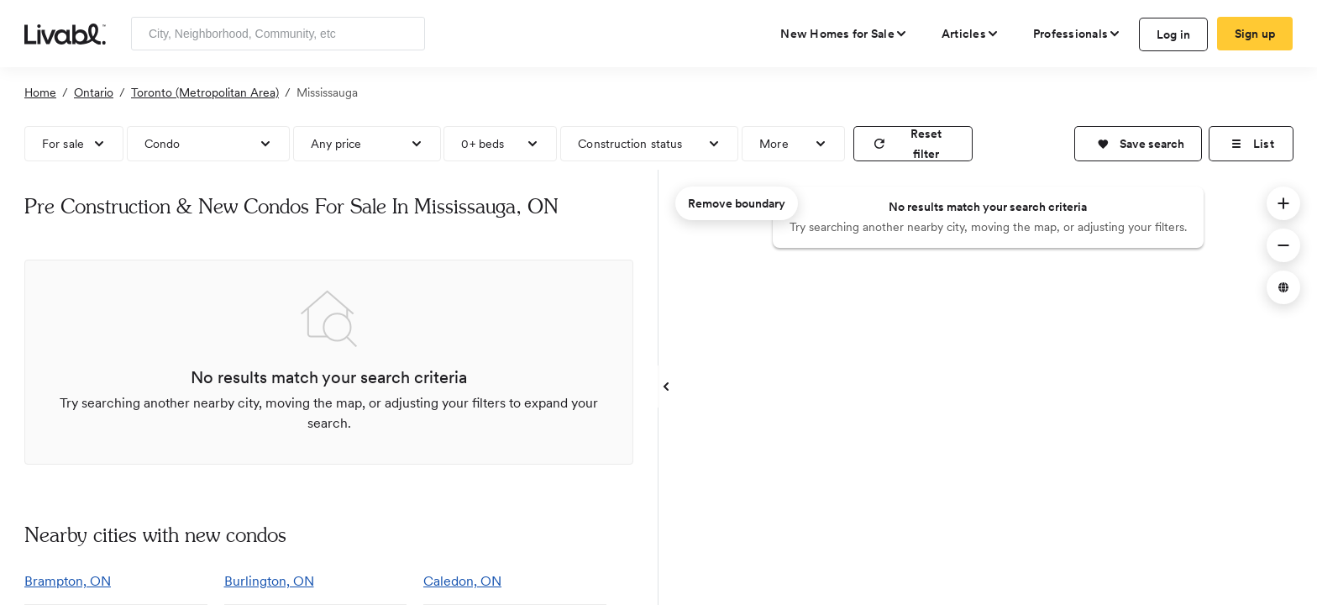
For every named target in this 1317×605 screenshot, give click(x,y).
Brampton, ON (67, 581)
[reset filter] (913, 143)
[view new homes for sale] (844, 33)
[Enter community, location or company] (278, 33)
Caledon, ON (462, 581)
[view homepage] (65, 32)
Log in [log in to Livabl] (1174, 34)
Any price (336, 143)
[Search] (406, 33)
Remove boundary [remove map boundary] (736, 203)
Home (40, 92)
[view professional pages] (1077, 33)
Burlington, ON (269, 581)
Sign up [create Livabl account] (1255, 33)
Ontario (93, 92)
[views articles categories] (970, 33)
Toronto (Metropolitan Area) (205, 92)
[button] (1138, 143)
